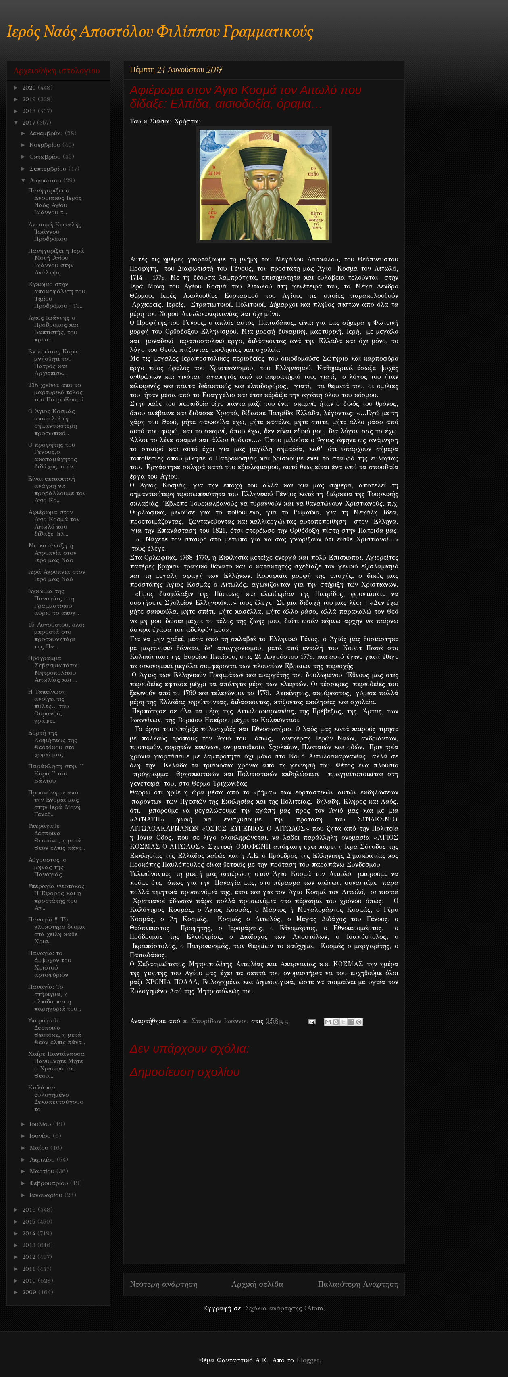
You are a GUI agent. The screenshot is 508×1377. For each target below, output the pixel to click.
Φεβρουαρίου (49, 1183)
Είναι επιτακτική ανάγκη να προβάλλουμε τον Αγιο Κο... (57, 489)
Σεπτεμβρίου (49, 168)
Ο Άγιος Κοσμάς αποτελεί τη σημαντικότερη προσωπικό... (52, 422)
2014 (29, 1233)
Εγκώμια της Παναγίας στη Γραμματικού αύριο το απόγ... (53, 601)
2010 (30, 1280)
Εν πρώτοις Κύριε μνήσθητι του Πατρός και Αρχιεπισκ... (53, 362)
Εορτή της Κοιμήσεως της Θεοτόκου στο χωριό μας (52, 743)
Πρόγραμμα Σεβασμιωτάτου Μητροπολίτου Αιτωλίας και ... (54, 668)
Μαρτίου (42, 1171)
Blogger (307, 1360)
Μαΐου (39, 1147)
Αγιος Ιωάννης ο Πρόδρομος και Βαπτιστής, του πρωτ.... (53, 328)
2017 (29, 122)
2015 (29, 1221)
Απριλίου (43, 1159)
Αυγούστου (46, 180)
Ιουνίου (41, 1135)
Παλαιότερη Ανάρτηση (358, 1284)
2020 (30, 87)
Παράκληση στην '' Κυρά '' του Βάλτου (55, 773)
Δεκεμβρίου (47, 133)
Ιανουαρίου (47, 1195)
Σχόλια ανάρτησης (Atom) (285, 1308)
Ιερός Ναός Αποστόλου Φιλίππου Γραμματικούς (159, 32)
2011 (29, 1269)
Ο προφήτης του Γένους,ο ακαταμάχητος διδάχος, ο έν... (52, 455)
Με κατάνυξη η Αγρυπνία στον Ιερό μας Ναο (52, 553)
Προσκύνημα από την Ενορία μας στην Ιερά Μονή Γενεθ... (54, 803)
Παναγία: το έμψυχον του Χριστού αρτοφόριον (49, 963)
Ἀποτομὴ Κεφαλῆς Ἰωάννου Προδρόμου (54, 231)
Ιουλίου (41, 1124)
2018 (30, 111)
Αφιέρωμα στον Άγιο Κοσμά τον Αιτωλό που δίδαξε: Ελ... (54, 522)
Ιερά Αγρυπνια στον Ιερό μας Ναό (56, 575)
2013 (29, 1245)
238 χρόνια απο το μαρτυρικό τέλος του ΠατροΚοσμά (56, 392)
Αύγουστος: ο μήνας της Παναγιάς (47, 867)
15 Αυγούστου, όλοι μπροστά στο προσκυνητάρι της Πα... (56, 635)
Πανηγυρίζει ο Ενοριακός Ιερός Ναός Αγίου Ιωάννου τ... (55, 201)
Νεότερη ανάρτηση (163, 1284)
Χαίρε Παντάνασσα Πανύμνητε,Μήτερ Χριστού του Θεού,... (56, 1064)
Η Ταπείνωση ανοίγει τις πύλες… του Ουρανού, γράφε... (48, 706)
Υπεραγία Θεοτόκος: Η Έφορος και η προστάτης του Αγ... (57, 896)
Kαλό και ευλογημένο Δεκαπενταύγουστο (55, 1098)
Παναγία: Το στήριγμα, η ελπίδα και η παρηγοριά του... (54, 997)
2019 (30, 99)
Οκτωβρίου (46, 156)
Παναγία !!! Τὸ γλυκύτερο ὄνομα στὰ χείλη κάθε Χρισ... (56, 930)
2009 (30, 1292)
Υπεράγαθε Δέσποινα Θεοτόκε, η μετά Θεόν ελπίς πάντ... (56, 836)
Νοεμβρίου (45, 144)
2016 (30, 1209)
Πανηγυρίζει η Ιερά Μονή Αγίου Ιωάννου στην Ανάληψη (56, 261)
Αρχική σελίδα (257, 1284)
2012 (29, 1256)
